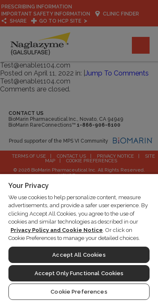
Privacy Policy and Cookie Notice (57, 230)
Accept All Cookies (78, 255)
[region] (79, 237)
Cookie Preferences (79, 292)
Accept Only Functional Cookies (79, 273)
